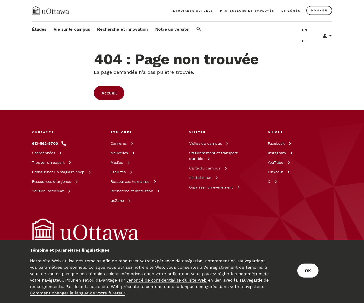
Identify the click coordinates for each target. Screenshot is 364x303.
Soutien (52, 191)
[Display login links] (324, 36)
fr (304, 41)
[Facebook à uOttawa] (280, 143)
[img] (50, 10)
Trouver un (52, 162)
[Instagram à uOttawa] (281, 153)
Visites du (209, 143)
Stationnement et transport (213, 156)
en (305, 30)
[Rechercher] (199, 30)
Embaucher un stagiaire (62, 172)
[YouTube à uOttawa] (280, 162)
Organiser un (215, 187)
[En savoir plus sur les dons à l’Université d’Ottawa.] (319, 10)
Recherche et (136, 191)
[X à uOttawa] (273, 181)
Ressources (55, 181)
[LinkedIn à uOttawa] (279, 172)
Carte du (209, 168)
